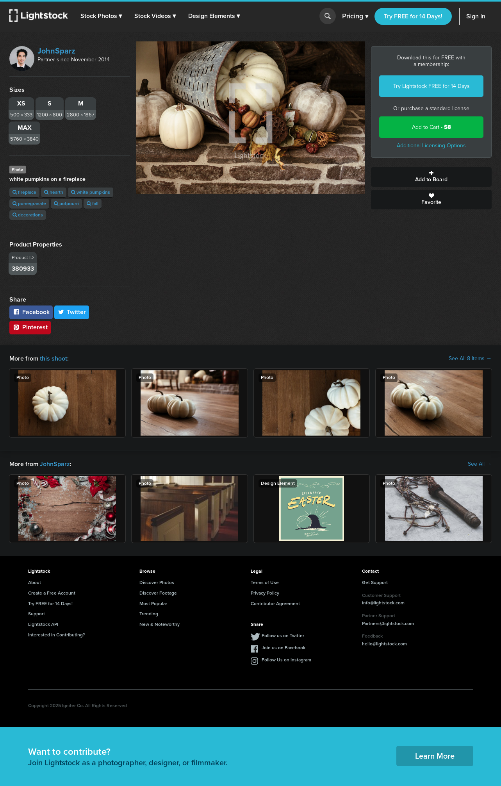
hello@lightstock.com (384, 643)
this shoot (53, 358)
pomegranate (29, 203)
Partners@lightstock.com (388, 623)
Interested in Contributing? (56, 634)
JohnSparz (56, 51)
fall (92, 203)
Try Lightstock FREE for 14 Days (431, 86)
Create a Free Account (51, 593)
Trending (148, 613)
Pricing (355, 16)
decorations (27, 214)
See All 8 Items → (470, 359)
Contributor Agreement (275, 603)
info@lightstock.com (383, 602)
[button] (101, 16)
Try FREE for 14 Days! (413, 16)
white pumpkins (90, 192)
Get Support (375, 582)
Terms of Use (265, 582)
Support (36, 613)
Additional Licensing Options (431, 145)
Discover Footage (158, 593)
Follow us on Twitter (283, 635)
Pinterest (30, 327)
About (34, 582)
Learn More (435, 756)
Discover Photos (156, 582)
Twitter (71, 311)
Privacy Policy (265, 593)
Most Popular (153, 603)
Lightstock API (43, 624)
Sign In (475, 16)
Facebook (31, 311)
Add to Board (431, 177)
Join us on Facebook (283, 647)
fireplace (24, 192)
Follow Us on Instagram (286, 659)
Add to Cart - (431, 127)
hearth (53, 192)
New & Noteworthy (159, 624)
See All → (480, 464)
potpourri (66, 203)
